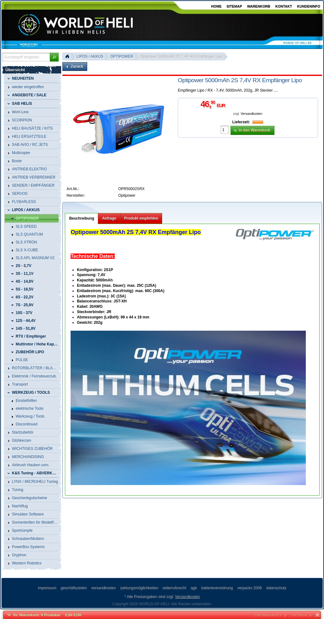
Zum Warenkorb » (268, 615)
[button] (54, 57)
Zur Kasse (299, 615)
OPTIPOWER (121, 56)
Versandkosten (251, 113)
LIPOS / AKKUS (90, 56)
